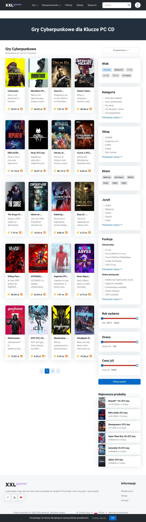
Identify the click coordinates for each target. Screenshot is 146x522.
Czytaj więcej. (99, 518)
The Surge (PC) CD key (15, 214)
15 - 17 (115, 75)
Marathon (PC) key (38, 91)
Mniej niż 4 (119, 70)
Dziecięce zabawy (113, 98)
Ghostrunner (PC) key (14, 338)
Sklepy (124, 495)
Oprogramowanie (51, 5)
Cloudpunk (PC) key (84, 338)
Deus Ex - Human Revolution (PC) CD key (83, 214)
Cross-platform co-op (115, 253)
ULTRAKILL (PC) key (36, 276)
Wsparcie (92, 5)
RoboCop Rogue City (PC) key (59, 214)
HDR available (111, 294)
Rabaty (80, 5)
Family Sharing (112, 291)
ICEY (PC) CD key (37, 338)
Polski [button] (100, 512)
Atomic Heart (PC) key (83, 91)
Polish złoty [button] (84, 512)
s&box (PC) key (115, 459)
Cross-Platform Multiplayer (118, 257)
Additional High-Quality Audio (119, 280)
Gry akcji (109, 105)
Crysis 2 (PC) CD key (83, 153)
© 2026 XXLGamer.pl (39, 512)
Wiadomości (127, 491)
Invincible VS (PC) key (118, 448)
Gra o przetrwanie (113, 101)
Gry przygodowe (112, 112)
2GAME (108, 137)
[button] (138, 5)
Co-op (108, 250)
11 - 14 (106, 75)
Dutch (108, 220)
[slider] (102, 318)
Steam (115, 183)
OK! (112, 518)
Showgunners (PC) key (119, 424)
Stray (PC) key (38, 153)
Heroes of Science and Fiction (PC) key (59, 153)
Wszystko (107, 70)
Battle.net (107, 177)
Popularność (120, 50)
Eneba (108, 148)
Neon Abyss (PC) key (83, 276)
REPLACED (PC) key (13, 153)
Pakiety (68, 5)
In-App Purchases (113, 261)
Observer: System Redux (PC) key (38, 214)
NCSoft (130, 177)
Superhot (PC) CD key (60, 276)
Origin (106, 183)
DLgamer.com (111, 141)
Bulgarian (109, 209)
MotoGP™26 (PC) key (118, 401)
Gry (34, 5)
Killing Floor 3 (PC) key (14, 276)
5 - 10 (130, 70)
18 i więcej (126, 75)
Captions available (114, 283)
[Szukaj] (116, 5)
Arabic (108, 205)
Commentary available (115, 287)
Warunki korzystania (118, 512)
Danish (108, 216)
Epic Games (111, 152)
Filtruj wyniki (119, 381)
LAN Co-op (110, 265)
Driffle (108, 145)
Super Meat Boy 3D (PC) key (122, 436)
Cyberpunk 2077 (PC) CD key (14, 91)
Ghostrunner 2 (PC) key (61, 338)
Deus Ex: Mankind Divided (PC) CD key (60, 91)
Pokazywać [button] (112, 117)
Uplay (124, 183)
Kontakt (124, 500)
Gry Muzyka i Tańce (114, 109)
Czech (108, 213)
